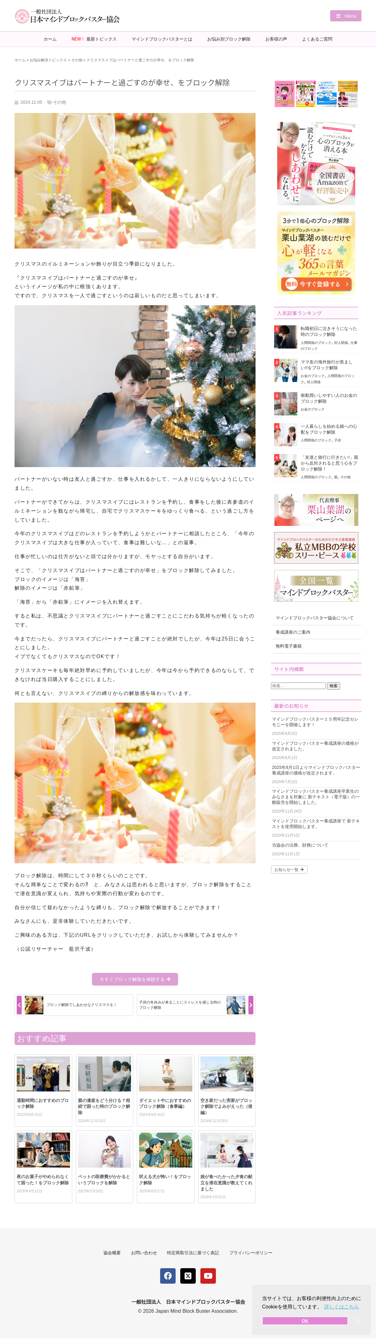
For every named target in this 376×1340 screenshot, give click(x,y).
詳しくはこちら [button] (341, 1306)
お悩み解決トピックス (48, 60)
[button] (343, 16)
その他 (76, 60)
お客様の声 (276, 38)
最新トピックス (94, 38)
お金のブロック (313, 375)
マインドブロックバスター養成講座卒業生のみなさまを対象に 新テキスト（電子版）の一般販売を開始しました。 (316, 796)
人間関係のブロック (316, 342)
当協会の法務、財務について (300, 844)
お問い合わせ (143, 1253)
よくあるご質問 (317, 38)
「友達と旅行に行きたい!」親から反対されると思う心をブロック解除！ (329, 462)
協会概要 (108, 1253)
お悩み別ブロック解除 (229, 38)
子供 (337, 440)
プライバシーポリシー (254, 1253)
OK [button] (305, 1320)
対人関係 (341, 342)
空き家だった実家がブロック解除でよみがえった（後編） (226, 1106)
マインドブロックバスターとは (162, 38)
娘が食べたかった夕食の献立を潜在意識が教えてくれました (226, 1182)
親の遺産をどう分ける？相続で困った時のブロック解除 (104, 1106)
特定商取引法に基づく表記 (194, 1253)
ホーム (50, 38)
